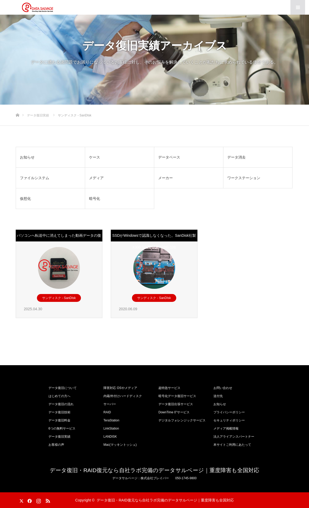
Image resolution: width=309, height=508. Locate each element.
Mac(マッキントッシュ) (120, 445)
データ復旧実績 (59, 436)
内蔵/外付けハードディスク (122, 396)
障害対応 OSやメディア (120, 388)
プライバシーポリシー (229, 412)
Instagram (38, 500)
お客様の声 (56, 445)
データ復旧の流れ (61, 404)
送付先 (218, 396)
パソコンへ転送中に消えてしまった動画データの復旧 (59, 241)
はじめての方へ (59, 396)
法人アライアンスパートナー (233, 436)
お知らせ (219, 404)
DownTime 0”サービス (174, 412)
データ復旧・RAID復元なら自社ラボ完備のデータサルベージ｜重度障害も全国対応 (154, 470)
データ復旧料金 (59, 420)
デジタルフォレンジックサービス (182, 420)
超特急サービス (169, 388)
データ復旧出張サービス (175, 404)
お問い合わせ (222, 388)
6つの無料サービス (61, 428)
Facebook (29, 500)
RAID (107, 412)
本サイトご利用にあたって (232, 445)
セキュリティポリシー (229, 420)
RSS (47, 500)
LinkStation (111, 428)
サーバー (109, 404)
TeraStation (111, 420)
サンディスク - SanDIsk (59, 298)
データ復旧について (62, 388)
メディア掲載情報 (226, 428)
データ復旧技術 (59, 412)
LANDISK (110, 436)
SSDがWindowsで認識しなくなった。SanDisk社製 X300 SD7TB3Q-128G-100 (154, 241)
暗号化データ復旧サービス (177, 396)
